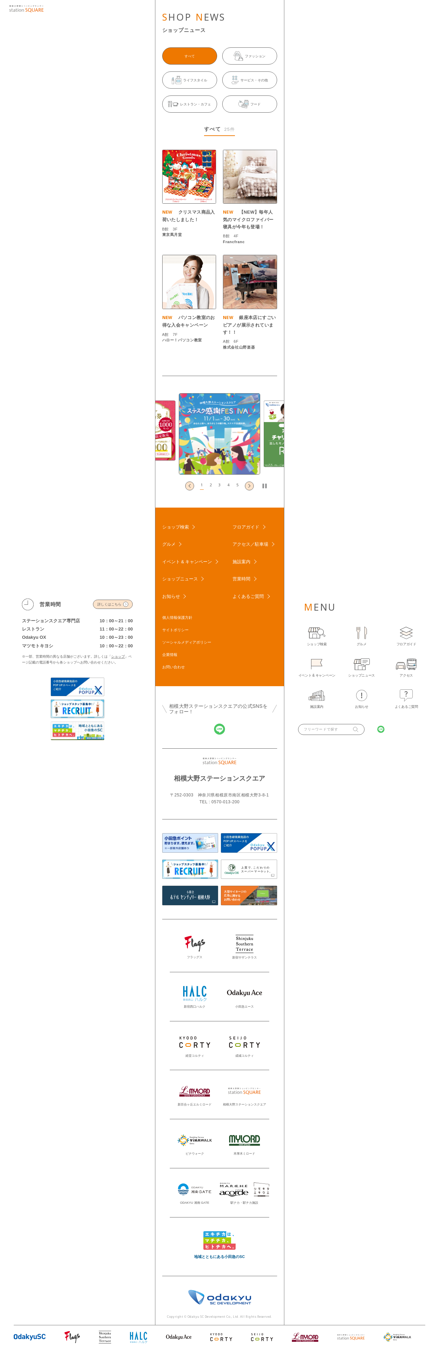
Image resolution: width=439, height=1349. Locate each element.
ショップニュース (180, 579)
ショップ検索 (175, 527)
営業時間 (241, 579)
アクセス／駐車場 (250, 544)
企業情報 (169, 655)
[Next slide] (249, 485)
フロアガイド (246, 527)
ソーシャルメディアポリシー (186, 642)
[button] (201, 486)
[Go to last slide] (189, 485)
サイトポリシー (175, 630)
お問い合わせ (173, 667)
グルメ (169, 544)
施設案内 (241, 561)
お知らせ (171, 596)
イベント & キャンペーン (187, 561)
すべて (190, 56)
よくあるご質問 (248, 596)
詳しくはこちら (109, 604)
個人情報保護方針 (177, 617)
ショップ (118, 656)
